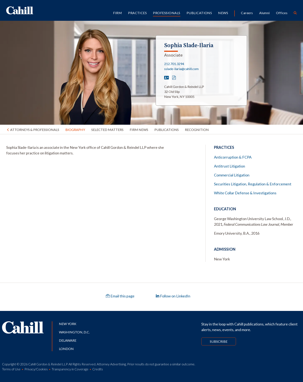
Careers (247, 13)
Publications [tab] (166, 130)
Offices (281, 13)
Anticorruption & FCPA (233, 157)
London (66, 349)
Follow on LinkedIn (173, 296)
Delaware (67, 340)
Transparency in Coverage (70, 369)
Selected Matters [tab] (107, 130)
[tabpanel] (89, 150)
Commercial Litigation (231, 175)
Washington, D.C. (74, 332)
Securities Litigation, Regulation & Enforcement (252, 184)
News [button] (223, 13)
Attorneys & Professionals (34, 130)
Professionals (166, 13)
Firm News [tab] (139, 130)
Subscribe (218, 341)
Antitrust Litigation (229, 166)
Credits (97, 369)
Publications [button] (199, 13)
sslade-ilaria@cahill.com (181, 69)
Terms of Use (11, 369)
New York (67, 324)
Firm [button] (117, 13)
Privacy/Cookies (36, 369)
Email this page (120, 296)
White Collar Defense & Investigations (245, 193)
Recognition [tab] (197, 130)
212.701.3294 (174, 64)
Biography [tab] (75, 130)
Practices (137, 13)
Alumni (264, 13)
